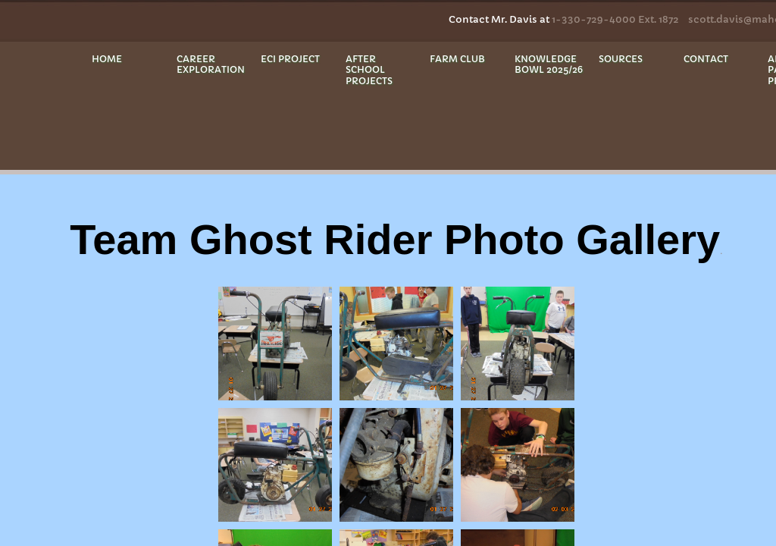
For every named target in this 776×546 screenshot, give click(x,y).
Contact (706, 58)
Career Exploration (211, 64)
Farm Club (457, 58)
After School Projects (369, 69)
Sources (621, 58)
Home (107, 58)
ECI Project (290, 58)
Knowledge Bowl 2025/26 (549, 64)
